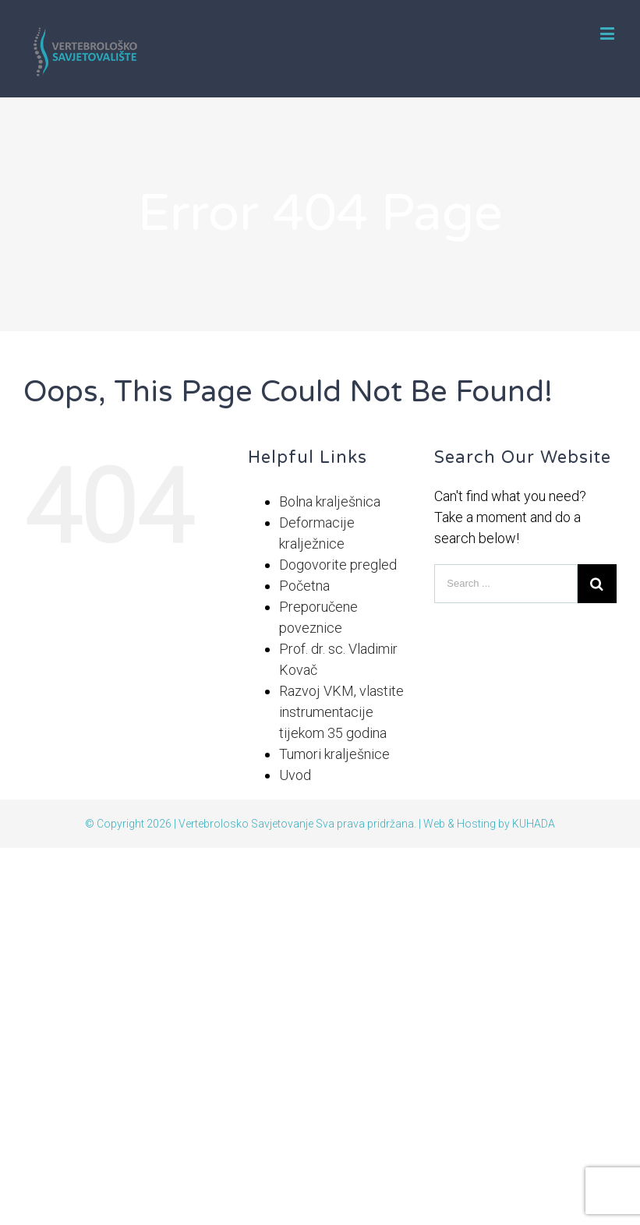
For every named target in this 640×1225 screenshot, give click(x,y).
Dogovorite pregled (338, 564)
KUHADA (533, 823)
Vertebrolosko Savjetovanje (246, 823)
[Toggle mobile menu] (608, 33)
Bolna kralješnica (329, 501)
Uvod (295, 775)
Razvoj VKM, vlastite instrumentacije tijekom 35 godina (341, 712)
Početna (304, 585)
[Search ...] (506, 583)
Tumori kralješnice (334, 754)
